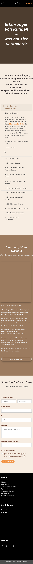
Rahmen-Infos (5, 493)
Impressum (4, 512)
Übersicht (4, 482)
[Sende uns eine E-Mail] (7, 546)
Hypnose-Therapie (7, 489)
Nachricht (4, 425)
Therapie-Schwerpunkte (8, 486)
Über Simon (5, 484)
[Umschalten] (3, 106)
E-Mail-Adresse (6, 406)
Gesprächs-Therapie (7, 491)
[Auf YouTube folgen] (14, 546)
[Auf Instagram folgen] (3, 546)
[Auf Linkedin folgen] (11, 546)
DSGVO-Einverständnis (8, 450)
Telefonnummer (6, 416)
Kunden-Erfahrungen (7, 495)
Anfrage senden (8, 461)
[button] (2, 3)
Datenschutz (5, 510)
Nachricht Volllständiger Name (10, 441)
